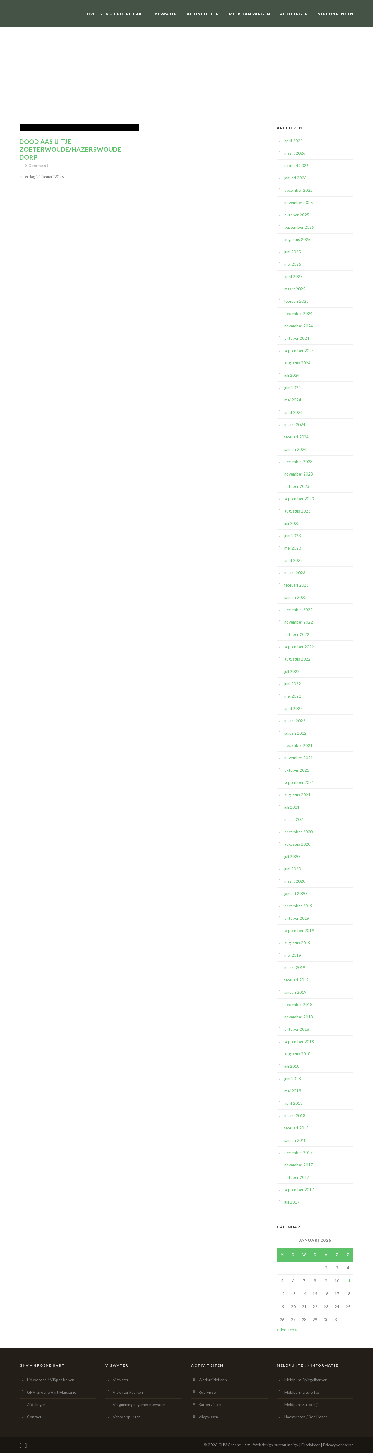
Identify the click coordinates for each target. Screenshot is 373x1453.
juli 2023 (292, 523)
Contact (34, 1416)
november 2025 (298, 202)
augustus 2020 (297, 844)
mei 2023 (292, 548)
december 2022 (298, 609)
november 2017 (298, 1165)
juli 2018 (292, 1066)
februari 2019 (296, 979)
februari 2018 (296, 1128)
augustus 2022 (297, 659)
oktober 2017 (296, 1177)
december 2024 (298, 313)
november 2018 (298, 1017)
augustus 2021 (297, 794)
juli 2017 (292, 1202)
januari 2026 (295, 177)
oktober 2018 (296, 1029)
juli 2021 (292, 807)
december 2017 (298, 1152)
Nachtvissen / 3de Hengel (306, 1416)
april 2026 (293, 140)
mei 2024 (292, 400)
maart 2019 (294, 967)
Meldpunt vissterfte (301, 1392)
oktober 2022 (296, 634)
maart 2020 (294, 881)
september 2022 (299, 646)
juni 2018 (292, 1078)
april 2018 (293, 1103)
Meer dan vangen (249, 14)
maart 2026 (294, 153)
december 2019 (298, 905)
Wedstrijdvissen (213, 1379)
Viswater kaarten (128, 1392)
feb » (292, 1329)
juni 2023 (292, 535)
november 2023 (298, 474)
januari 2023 (295, 597)
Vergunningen (335, 14)
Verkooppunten (126, 1416)
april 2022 (293, 708)
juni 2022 (292, 683)
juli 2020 (292, 856)
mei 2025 (292, 264)
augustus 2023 (297, 511)
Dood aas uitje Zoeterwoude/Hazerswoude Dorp (70, 149)
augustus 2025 (297, 239)
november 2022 (298, 622)
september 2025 (299, 227)
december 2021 (298, 745)
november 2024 (298, 326)
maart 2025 (294, 289)
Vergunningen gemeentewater (139, 1404)
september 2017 (299, 1189)
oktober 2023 (296, 486)
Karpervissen (210, 1404)
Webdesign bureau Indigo (275, 1444)
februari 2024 (296, 437)
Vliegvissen (208, 1416)
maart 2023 (294, 572)
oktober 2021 (296, 770)
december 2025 (298, 190)
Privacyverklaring (338, 1444)
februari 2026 (296, 165)
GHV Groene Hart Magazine (51, 1392)
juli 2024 (292, 375)
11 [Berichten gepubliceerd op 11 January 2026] (348, 1280)
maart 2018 (294, 1115)
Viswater (166, 14)
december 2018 (298, 1004)
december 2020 (298, 831)
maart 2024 (294, 424)
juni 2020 (292, 868)
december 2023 (298, 461)
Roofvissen (208, 1392)
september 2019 (299, 930)
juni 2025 (292, 251)
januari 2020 (295, 893)
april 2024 (293, 412)
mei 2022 (292, 696)
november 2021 (298, 757)
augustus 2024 (297, 363)
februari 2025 (296, 301)
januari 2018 (295, 1140)
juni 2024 (292, 387)
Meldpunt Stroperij (301, 1404)
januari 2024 (295, 449)
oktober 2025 (296, 214)
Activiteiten (203, 14)
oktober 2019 (296, 918)
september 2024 (299, 350)
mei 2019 (292, 955)
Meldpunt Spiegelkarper (305, 1379)
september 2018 (299, 1041)
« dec (281, 1329)
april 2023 (293, 560)
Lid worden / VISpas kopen (50, 1379)
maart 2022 (294, 720)
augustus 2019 (297, 942)
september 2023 (299, 498)
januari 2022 (295, 733)
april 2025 (293, 276)
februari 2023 (296, 585)
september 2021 (299, 782)
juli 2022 (292, 671)
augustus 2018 (297, 1054)
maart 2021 (294, 819)
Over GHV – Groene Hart (116, 14)
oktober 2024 (296, 338)
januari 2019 (295, 992)
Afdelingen (294, 14)
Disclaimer (310, 1444)
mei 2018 (292, 1091)
